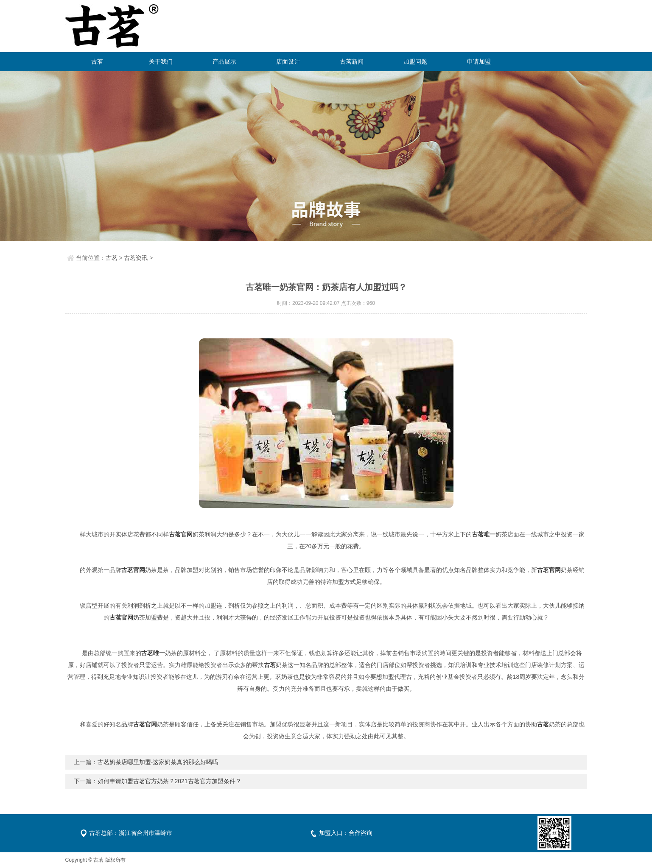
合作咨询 (360, 832)
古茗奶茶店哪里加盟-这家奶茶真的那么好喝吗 (158, 762)
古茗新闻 (352, 61)
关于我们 (161, 61)
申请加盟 (479, 61)
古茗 (97, 61)
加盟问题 (415, 61)
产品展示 (224, 61)
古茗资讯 (136, 257)
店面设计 (288, 61)
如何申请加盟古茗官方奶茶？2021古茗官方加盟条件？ (169, 781)
